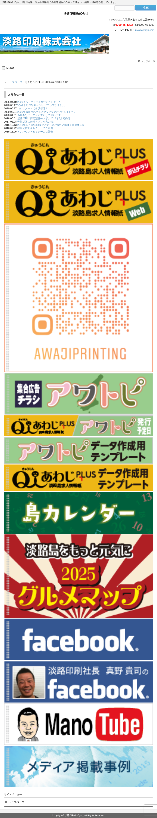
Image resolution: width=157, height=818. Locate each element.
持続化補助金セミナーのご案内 (35, 128)
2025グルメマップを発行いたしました (39, 101)
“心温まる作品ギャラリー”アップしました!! (41, 105)
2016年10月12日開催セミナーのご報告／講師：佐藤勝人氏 (51, 124)
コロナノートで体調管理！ (32, 108)
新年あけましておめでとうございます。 (40, 115)
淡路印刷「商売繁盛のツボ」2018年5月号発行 (43, 118)
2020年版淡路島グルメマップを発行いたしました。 (46, 111)
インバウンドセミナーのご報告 (35, 131)
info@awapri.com (144, 30)
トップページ (148, 61)
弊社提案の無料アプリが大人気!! (35, 121)
